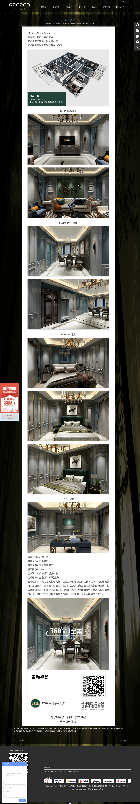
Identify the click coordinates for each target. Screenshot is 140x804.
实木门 (25, 750)
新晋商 (43, 7)
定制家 (94, 7)
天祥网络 (126, 786)
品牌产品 (55, 7)
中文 (123, 2)
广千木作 (46, 771)
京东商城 (53, 771)
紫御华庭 (21, 741)
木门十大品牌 (17, 750)
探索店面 (106, 7)
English (127, 2)
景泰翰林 (123, 741)
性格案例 (69, 7)
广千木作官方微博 (72, 771)
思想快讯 (82, 7)
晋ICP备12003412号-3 (95, 789)
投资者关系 (120, 7)
